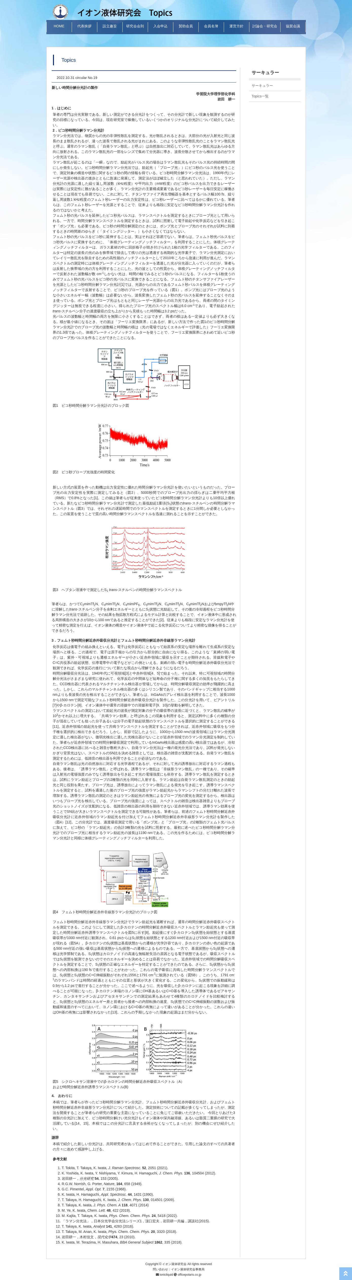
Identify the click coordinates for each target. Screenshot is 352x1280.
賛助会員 (186, 26)
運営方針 (236, 26)
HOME (59, 26)
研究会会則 (135, 26)
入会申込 (160, 26)
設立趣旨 (110, 26)
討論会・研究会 (264, 26)
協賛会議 (293, 26)
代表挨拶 (84, 26)
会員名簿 (211, 26)
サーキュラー (262, 86)
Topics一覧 (260, 96)
